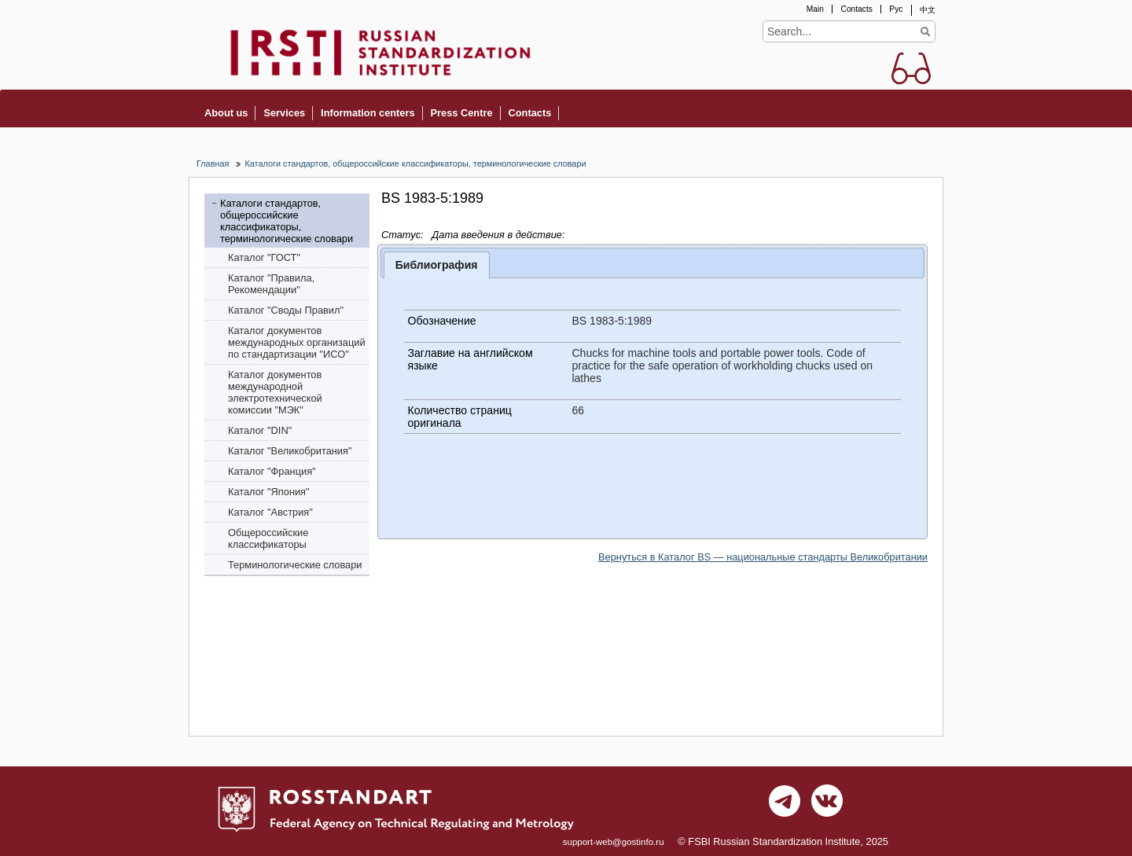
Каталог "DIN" (260, 430)
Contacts (856, 9)
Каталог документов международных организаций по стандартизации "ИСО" (297, 342)
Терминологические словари (295, 565)
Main (815, 9)
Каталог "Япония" (269, 492)
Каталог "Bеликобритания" (289, 451)
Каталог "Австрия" (270, 512)
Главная (213, 163)
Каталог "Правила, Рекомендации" (271, 284)
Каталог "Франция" (272, 471)
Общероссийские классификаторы (268, 538)
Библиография (436, 265)
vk (827, 805)
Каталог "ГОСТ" (264, 257)
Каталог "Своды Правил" (286, 310)
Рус (895, 9)
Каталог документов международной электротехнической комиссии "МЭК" (275, 392)
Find (925, 31)
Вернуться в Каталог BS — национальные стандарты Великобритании (763, 557)
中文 (927, 10)
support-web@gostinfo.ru (613, 842)
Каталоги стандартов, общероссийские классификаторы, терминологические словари (415, 163)
